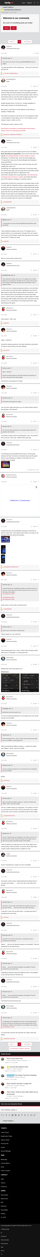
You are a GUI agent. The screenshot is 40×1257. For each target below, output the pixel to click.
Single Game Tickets (6, 1136)
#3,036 (35, 270)
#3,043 (35, 481)
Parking (3, 1213)
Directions (3, 1206)
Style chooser (5, 1229)
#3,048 (35, 664)
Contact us (3, 1236)
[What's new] (34, 3)
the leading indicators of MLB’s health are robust (20, 156)
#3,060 (35, 1012)
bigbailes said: (6, 219)
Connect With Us (5, 1163)
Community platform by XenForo (16, 1225)
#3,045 (35, 579)
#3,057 (35, 930)
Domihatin (9, 1096)
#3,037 (35, 314)
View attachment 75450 (8, 599)
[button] (20, 1233)
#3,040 (35, 393)
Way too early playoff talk (14, 1058)
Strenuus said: (6, 368)
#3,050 (35, 730)
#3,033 (35, 147)
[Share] (34, 53)
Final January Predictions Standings (25, 1075)
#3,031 (37, 53)
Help (2, 1247)
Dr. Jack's (3, 1217)
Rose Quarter (4, 1195)
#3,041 (35, 421)
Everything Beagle (11, 1060)
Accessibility (4, 1210)
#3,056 (35, 897)
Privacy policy (4, 1243)
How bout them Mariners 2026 (18, 1067)
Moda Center (4, 1198)
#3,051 (35, 760)
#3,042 (35, 449)
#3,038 (35, 335)
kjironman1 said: (6, 398)
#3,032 (35, 86)
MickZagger (5, 12)
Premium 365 (4, 1143)
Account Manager (6, 1151)
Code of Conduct (5, 1170)
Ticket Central (5, 1132)
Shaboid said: (5, 735)
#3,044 (35, 526)
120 (25, 41)
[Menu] (2, 3)
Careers (3, 1183)
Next (29, 41)
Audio (2, 1167)
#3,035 (35, 254)
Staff (2, 1179)
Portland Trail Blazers (21, 1060)
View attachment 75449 (8, 597)
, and (13, 134)
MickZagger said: (6, 708)
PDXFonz (9, 1069)
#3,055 (35, 876)
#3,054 (35, 860)
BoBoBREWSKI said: (7, 275)
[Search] (38, 3)
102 (19, 41)
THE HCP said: (6, 58)
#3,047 (35, 646)
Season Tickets (5, 1140)
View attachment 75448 (8, 593)
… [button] (16, 41)
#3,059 (35, 986)
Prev (11, 41)
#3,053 (35, 828)
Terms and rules (5, 1240)
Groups (3, 1147)
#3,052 (35, 793)
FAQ (2, 1202)
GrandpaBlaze (10, 1077)
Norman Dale (10, 1085)
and (10, 73)
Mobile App (4, 1159)
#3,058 (35, 958)
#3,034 (35, 214)
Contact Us (4, 1186)
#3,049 (35, 703)
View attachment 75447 (8, 1027)
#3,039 (35, 363)
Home (2, 1250)
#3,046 (35, 621)
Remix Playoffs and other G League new (19, 1083)
